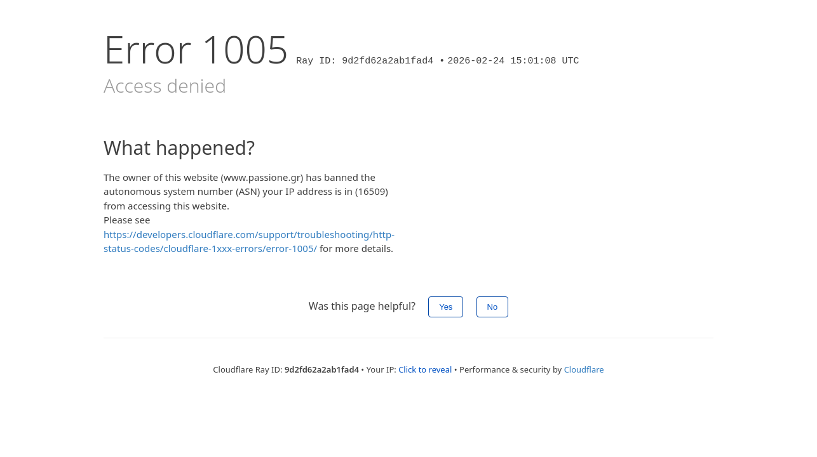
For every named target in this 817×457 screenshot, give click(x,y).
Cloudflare (584, 369)
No (492, 307)
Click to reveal (425, 369)
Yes (445, 307)
